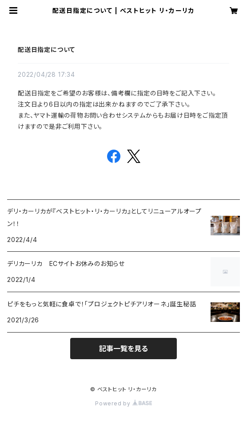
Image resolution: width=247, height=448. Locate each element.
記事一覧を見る (123, 348)
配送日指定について (46, 49)
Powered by (123, 403)
